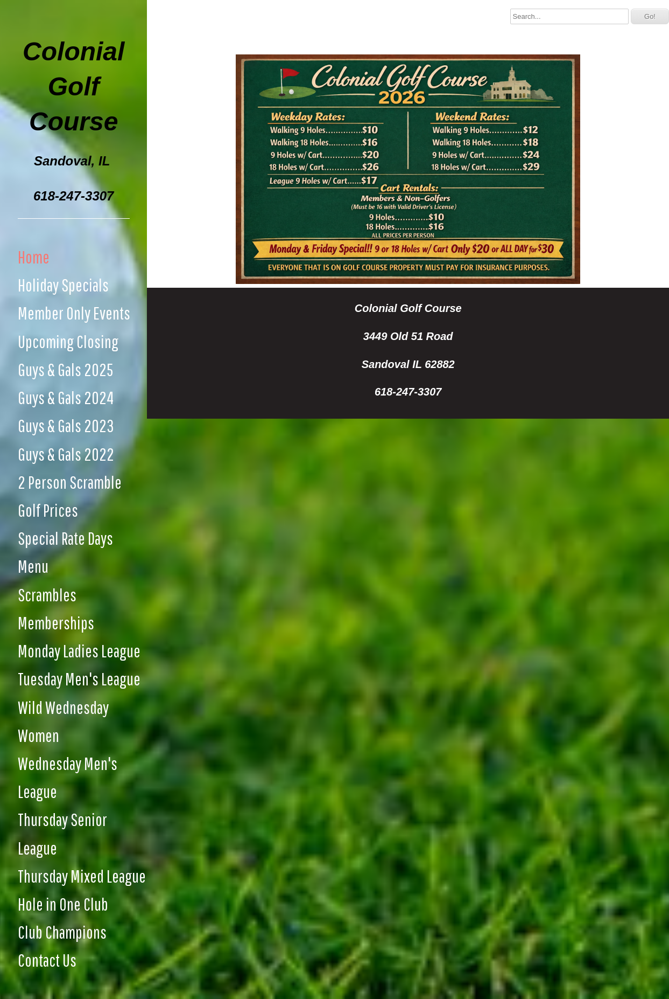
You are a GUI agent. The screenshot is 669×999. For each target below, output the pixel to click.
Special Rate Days (65, 538)
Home (34, 257)
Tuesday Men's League (79, 679)
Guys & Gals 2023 (66, 425)
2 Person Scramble (70, 482)
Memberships (56, 623)
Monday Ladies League (79, 651)
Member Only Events (74, 313)
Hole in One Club (63, 904)
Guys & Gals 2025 (65, 369)
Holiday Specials (63, 285)
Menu (33, 566)
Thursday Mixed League (82, 876)
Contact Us (47, 960)
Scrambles (47, 595)
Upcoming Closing (68, 341)
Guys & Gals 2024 (66, 397)
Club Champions (62, 932)
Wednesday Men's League (67, 777)
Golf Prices (48, 510)
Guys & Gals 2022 (66, 454)
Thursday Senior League (62, 833)
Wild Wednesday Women (63, 721)
